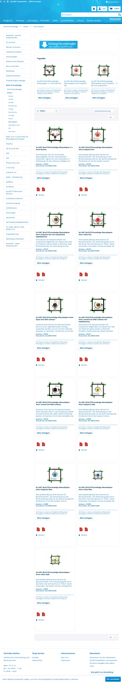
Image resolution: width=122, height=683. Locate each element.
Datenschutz (37, 660)
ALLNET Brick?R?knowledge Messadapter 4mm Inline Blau (95, 488)
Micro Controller (12, 66)
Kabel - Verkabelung (14, 177)
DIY (9, 128)
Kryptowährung (12, 234)
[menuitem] (94, 8)
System (10, 96)
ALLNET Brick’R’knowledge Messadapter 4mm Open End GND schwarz (55, 318)
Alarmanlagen (11, 57)
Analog (10, 109)
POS (7, 153)
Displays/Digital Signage (15, 80)
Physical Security (12, 163)
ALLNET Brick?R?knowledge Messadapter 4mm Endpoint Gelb (95, 403)
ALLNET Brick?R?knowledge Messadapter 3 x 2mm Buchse (49, 82)
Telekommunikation (14, 52)
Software (9, 182)
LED (7, 158)
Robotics (9, 144)
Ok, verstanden (113, 679)
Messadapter (12, 122)
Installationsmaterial (14, 198)
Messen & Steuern (13, 47)
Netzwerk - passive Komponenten (13, 36)
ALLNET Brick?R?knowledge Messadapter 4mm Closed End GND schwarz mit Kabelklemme (95, 319)
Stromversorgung (13, 203)
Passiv (10, 119)
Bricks (9, 93)
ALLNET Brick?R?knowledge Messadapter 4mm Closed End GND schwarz (53, 403)
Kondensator (12, 106)
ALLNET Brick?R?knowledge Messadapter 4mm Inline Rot (95, 233)
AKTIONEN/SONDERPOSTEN (17, 222)
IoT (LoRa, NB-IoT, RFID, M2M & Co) (15, 228)
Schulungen (11, 213)
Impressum (65, 660)
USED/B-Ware (11, 208)
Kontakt (35, 657)
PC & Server (10, 42)
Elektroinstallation (13, 76)
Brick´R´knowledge (14, 85)
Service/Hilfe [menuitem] (112, 2)
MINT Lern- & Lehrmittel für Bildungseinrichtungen (17, 138)
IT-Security (10, 167)
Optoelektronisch (14, 125)
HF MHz (11, 103)
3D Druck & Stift (12, 148)
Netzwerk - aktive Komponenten (13, 244)
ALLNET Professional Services (14, 192)
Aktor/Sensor (12, 112)
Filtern (41, 111)
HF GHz (10, 99)
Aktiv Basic (12, 131)
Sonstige (11, 115)
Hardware (10, 186)
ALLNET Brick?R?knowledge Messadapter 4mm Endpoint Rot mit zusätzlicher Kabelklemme (102, 83)
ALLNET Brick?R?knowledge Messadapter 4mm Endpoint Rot (75, 83)
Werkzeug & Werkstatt (15, 239)
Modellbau (10, 71)
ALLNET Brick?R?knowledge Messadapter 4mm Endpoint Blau (53, 488)
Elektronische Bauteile (15, 61)
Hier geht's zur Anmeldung (102, 672)
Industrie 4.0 (11, 172)
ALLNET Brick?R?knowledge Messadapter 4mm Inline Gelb (53, 573)
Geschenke (10, 217)
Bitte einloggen (44, 98)
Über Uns (65, 657)
